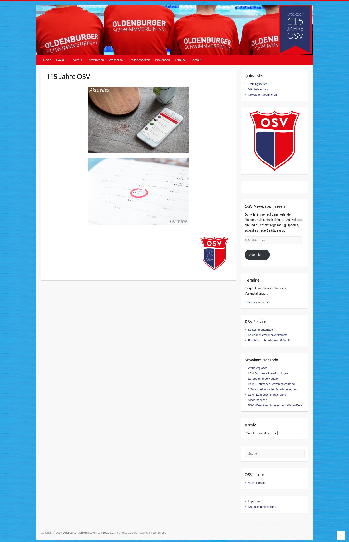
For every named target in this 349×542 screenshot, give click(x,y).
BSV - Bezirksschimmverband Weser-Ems (275, 405)
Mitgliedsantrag (258, 89)
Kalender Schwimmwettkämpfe (268, 335)
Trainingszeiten (139, 60)
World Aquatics (257, 368)
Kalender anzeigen (258, 302)
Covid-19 (62, 60)
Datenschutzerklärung (262, 506)
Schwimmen (95, 60)
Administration (257, 482)
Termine (180, 60)
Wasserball (116, 60)
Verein (77, 60)
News (47, 60)
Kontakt (196, 60)
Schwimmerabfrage (260, 329)
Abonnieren (257, 254)
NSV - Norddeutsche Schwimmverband (273, 389)
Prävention (162, 60)
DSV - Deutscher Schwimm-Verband (271, 384)
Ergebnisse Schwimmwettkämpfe (269, 340)
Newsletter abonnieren (262, 94)
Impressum (255, 501)
